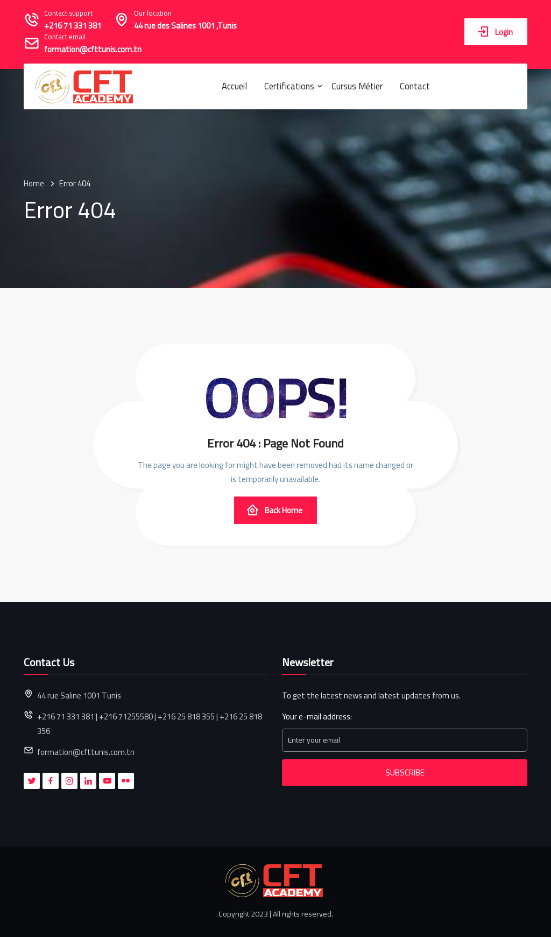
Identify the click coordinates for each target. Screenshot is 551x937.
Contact (415, 86)
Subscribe (405, 772)
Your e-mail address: (317, 717)
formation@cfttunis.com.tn (93, 50)
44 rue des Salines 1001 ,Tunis (185, 26)
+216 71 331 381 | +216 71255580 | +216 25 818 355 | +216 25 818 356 (149, 723)
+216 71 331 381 (72, 26)
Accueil (234, 86)
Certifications (289, 86)
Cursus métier (357, 86)
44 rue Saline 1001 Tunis (79, 695)
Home (34, 184)
